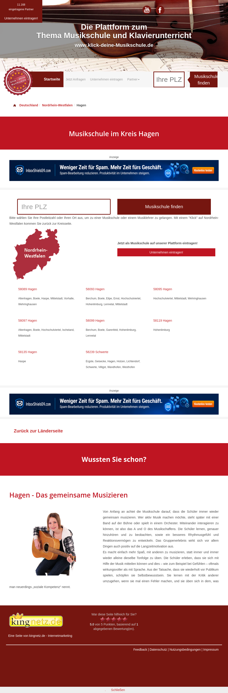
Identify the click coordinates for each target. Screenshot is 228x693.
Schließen (118, 690)
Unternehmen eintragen (106, 79)
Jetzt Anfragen (76, 79)
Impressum (211, 649)
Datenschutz (158, 649)
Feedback (140, 649)
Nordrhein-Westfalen (57, 105)
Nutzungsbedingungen (185, 649)
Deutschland (25, 105)
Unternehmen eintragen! (166, 252)
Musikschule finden (206, 79)
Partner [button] (133, 79)
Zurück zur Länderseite (38, 430)
